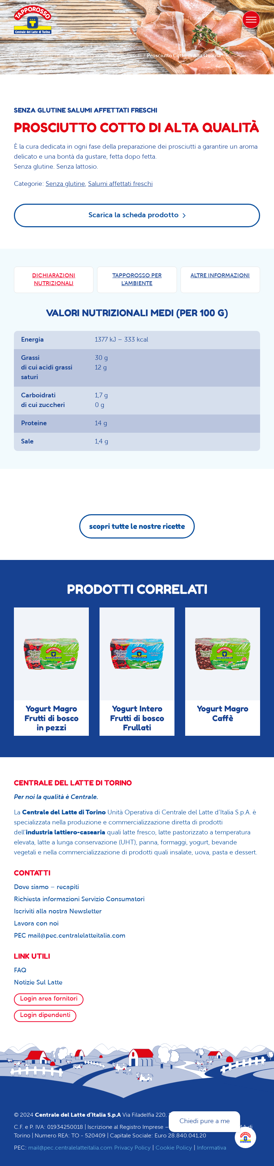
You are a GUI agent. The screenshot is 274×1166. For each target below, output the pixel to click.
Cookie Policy (174, 1148)
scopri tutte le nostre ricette (137, 526)
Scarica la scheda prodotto (137, 215)
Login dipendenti (45, 1015)
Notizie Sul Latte (38, 982)
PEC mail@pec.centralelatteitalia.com (69, 936)
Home (21, 56)
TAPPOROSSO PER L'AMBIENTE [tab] (137, 280)
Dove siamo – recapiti (46, 887)
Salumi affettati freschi (117, 56)
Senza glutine (73, 56)
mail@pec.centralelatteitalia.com (70, 1148)
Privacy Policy (132, 1148)
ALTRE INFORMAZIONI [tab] (220, 276)
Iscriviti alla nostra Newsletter (58, 911)
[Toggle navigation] (251, 20)
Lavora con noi (36, 924)
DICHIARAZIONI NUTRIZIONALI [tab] (53, 280)
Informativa (211, 1148)
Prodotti (43, 56)
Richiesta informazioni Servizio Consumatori (79, 899)
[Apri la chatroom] (245, 1137)
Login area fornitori (48, 999)
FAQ (20, 970)
